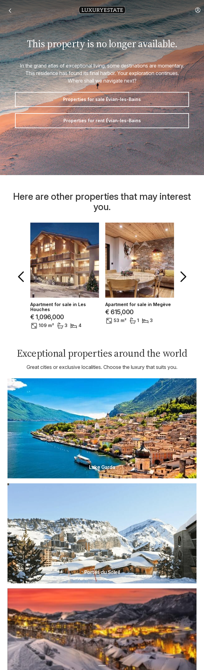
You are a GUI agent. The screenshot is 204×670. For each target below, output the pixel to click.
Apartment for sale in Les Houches (58, 307)
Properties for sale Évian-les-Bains (102, 99)
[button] (198, 10)
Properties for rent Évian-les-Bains (102, 120)
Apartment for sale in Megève (138, 304)
